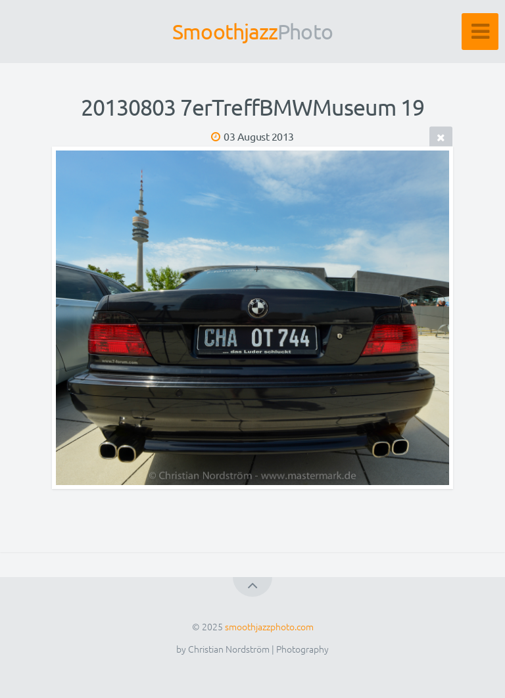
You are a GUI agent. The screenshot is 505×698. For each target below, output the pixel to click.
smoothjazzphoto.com (269, 626)
